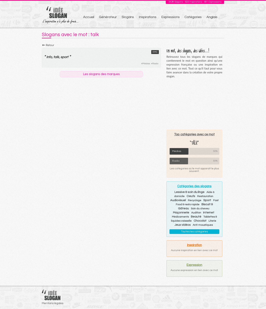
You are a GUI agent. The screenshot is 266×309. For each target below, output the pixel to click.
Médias (146, 63)
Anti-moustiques (203, 225)
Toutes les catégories (194, 231)
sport (64, 57)
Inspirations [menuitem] (147, 17)
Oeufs (191, 196)
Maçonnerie (181, 212)
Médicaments (180, 216)
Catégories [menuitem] (193, 17)
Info (49, 57)
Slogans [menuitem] (128, 17)
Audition (196, 212)
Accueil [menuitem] (88, 17)
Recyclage (194, 200)
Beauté (196, 216)
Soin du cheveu (200, 208)
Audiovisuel (178, 200)
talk (56, 57)
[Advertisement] (194, 103)
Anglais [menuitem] (211, 17)
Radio (155, 63)
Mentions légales (52, 303)
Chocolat (200, 220)
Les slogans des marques (101, 74)
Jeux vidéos (182, 224)
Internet (208, 212)
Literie (212, 221)
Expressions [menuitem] (170, 17)
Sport (207, 200)
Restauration (205, 196)
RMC (155, 52)
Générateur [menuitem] (108, 17)
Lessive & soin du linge (189, 192)
